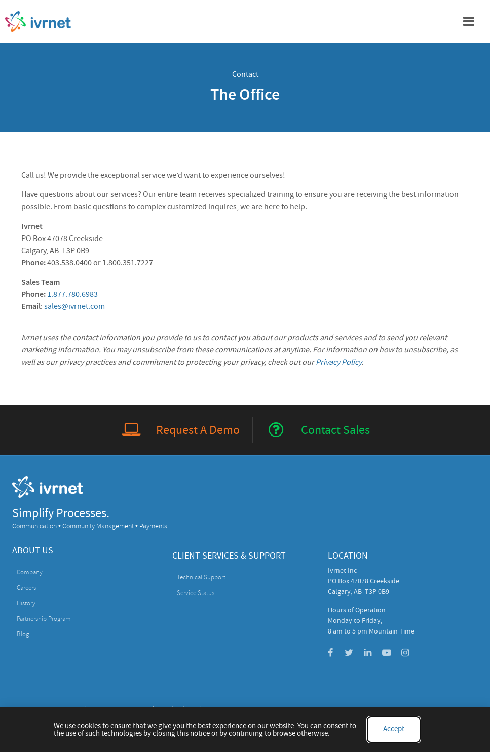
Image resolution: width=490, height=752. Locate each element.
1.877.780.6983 (72, 294)
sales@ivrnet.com (74, 306)
